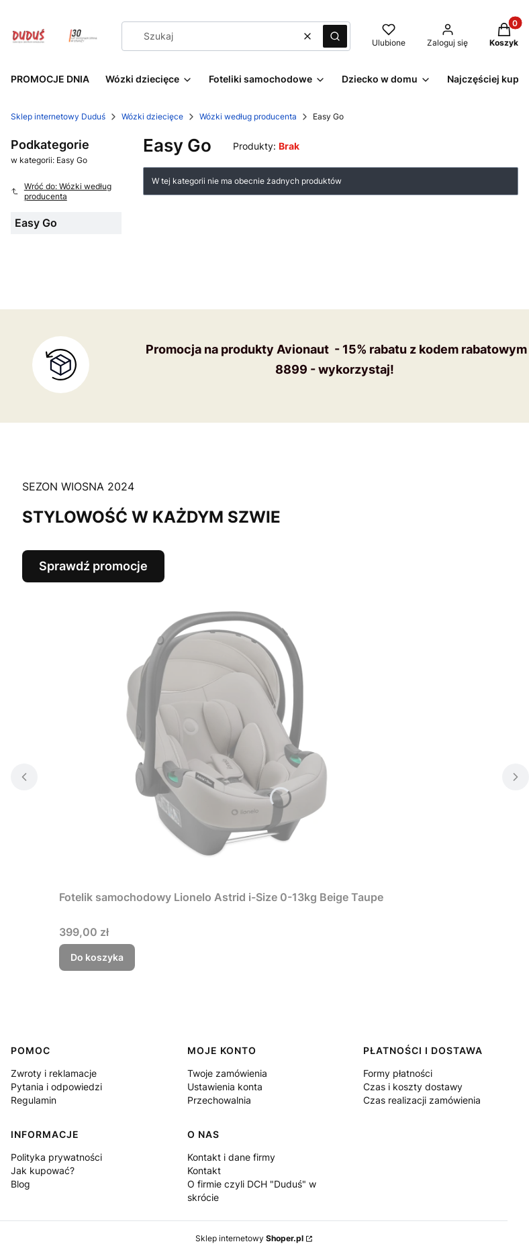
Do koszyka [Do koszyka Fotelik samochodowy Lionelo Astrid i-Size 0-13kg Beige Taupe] (97, 957)
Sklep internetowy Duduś (58, 116)
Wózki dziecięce (152, 116)
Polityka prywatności (56, 1157)
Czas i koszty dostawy (413, 1086)
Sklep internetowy (249, 1238)
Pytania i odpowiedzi (56, 1086)
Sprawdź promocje (93, 566)
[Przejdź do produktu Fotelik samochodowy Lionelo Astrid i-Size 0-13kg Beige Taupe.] (227, 733)
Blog (20, 1184)
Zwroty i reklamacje (54, 1073)
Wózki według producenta (248, 116)
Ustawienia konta (224, 1086)
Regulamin (33, 1100)
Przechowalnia (219, 1100)
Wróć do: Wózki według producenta (61, 191)
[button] (335, 36)
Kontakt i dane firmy (231, 1157)
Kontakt (204, 1170)
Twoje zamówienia (227, 1073)
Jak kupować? (43, 1170)
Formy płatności (397, 1073)
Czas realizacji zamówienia (422, 1100)
